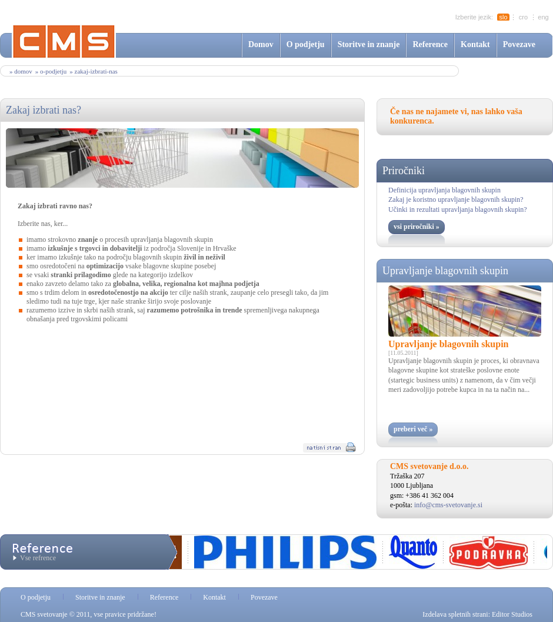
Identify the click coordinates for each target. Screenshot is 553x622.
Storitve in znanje (369, 44)
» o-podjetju (50, 71)
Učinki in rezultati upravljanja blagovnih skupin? (457, 209)
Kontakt (475, 44)
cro (523, 17)
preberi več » (413, 429)
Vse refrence (38, 558)
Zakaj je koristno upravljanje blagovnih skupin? (456, 199)
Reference (430, 44)
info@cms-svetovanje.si (448, 505)
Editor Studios (512, 614)
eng (543, 17)
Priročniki (403, 171)
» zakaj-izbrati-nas (93, 71)
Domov (261, 44)
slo (503, 17)
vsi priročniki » (416, 226)
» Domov (20, 71)
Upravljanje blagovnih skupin (445, 271)
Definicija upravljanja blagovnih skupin (444, 190)
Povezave (519, 44)
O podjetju (306, 44)
